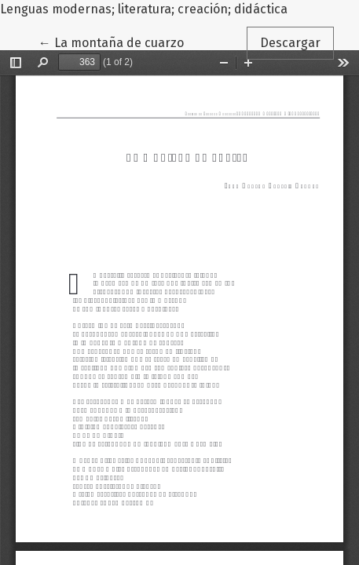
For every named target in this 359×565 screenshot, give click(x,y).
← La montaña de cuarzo (117, 41)
